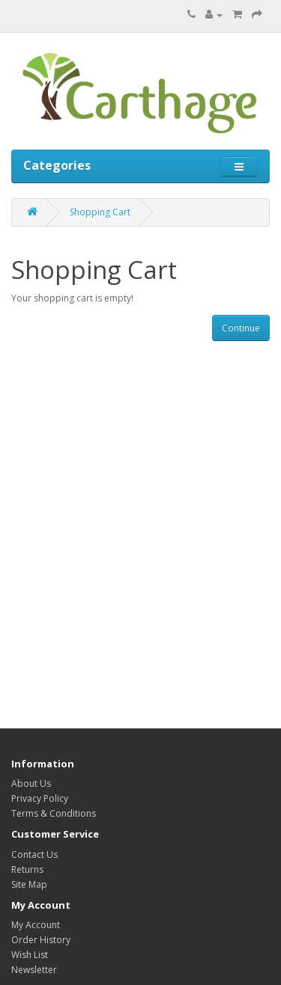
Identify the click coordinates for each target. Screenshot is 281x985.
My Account (35, 924)
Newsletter (34, 969)
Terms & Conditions (53, 813)
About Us (31, 783)
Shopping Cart (100, 212)
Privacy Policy (39, 798)
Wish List (29, 954)
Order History (40, 939)
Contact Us (34, 854)
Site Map (29, 884)
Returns (27, 869)
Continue (241, 328)
